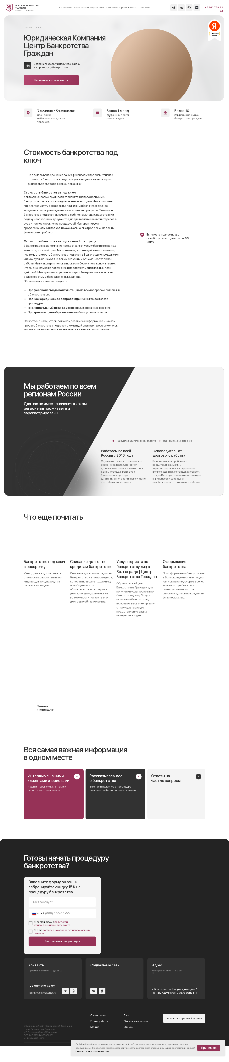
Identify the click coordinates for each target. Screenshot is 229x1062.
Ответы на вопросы (116, 7)
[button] (51, 80)
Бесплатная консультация (62, 941)
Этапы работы (81, 7)
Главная (28, 27)
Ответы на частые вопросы (166, 778)
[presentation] (29, 1053)
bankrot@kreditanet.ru (43, 992)
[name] (62, 902)
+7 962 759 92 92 (42, 986)
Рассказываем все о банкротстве (105, 778)
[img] (22, 8)
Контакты (145, 7)
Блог (102, 7)
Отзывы (132, 7)
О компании (65, 7)
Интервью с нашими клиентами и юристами (48, 778)
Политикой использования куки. (92, 1051)
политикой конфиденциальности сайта (52, 923)
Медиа (94, 7)
